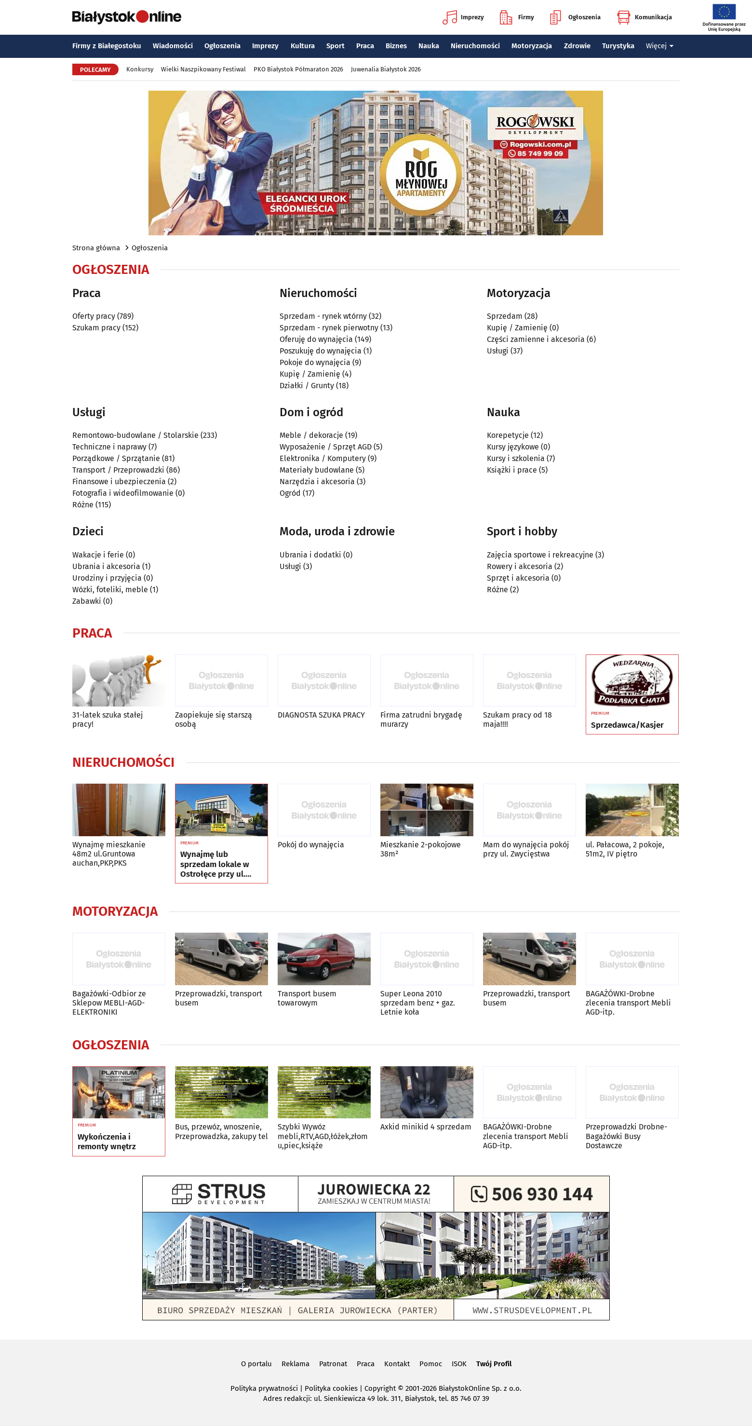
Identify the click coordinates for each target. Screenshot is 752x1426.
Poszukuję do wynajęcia (321, 350)
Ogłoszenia (575, 17)
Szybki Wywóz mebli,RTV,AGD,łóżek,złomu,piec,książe (323, 1136)
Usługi (498, 350)
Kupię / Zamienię (310, 374)
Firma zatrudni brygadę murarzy (421, 719)
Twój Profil (493, 1363)
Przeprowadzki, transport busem (218, 998)
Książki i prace (512, 470)
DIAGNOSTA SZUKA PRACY (321, 715)
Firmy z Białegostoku (106, 45)
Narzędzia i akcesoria (317, 481)
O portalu (256, 1363)
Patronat (333, 1363)
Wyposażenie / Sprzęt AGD (326, 446)
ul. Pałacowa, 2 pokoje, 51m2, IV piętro (625, 849)
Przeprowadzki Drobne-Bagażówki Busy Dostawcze (626, 1136)
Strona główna (96, 248)
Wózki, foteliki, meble (110, 589)
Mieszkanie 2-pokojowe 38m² (420, 849)
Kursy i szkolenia (516, 458)
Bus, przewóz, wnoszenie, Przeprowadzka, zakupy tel (221, 1131)
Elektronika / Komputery (323, 458)
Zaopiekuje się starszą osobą (213, 719)
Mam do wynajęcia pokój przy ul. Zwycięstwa (526, 849)
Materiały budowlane (317, 470)
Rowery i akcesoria (519, 566)
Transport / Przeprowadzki (118, 470)
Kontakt (397, 1363)
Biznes (396, 45)
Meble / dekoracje (311, 435)
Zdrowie (577, 45)
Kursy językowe (513, 446)
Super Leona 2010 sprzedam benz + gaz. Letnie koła (417, 1003)
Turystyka (618, 45)
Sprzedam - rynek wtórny (323, 316)
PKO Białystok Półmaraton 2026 (298, 69)
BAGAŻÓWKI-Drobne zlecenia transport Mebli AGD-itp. (628, 1003)
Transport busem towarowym (307, 998)
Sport (335, 45)
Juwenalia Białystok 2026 (386, 69)
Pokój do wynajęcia (311, 844)
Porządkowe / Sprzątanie (116, 458)
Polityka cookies (331, 1388)
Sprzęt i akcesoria (518, 578)
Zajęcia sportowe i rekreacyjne (540, 554)
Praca (365, 45)
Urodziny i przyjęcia (107, 578)
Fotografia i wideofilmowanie (123, 493)
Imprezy (463, 17)
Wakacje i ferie (98, 554)
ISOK (459, 1363)
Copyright (380, 1388)
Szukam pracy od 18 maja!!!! (517, 719)
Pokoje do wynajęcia (315, 362)
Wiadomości (173, 45)
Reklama (295, 1363)
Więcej (660, 45)
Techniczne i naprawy (109, 446)
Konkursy (139, 69)
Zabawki (86, 601)
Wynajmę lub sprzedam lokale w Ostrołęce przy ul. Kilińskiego (214, 864)
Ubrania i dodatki (310, 554)
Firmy (517, 17)
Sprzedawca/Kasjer (627, 725)
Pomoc (430, 1363)
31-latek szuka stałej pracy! (107, 719)
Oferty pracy (93, 316)
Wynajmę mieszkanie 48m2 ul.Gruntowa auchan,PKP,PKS (109, 854)
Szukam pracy (96, 327)
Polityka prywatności (264, 1388)
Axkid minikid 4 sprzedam (425, 1126)
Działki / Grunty (307, 385)
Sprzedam (505, 316)
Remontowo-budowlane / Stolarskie (135, 435)
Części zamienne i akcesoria (536, 339)
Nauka (428, 45)
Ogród (290, 493)
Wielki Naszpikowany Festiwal (203, 69)
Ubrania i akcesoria (106, 566)
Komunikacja (644, 17)
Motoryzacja (531, 45)
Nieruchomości (475, 45)
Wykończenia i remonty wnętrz (107, 1142)
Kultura (303, 45)
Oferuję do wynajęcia (316, 339)
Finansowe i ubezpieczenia (119, 481)
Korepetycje (508, 435)
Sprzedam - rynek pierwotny (329, 327)
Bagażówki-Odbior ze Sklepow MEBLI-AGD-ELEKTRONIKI (109, 1003)
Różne (83, 504)
